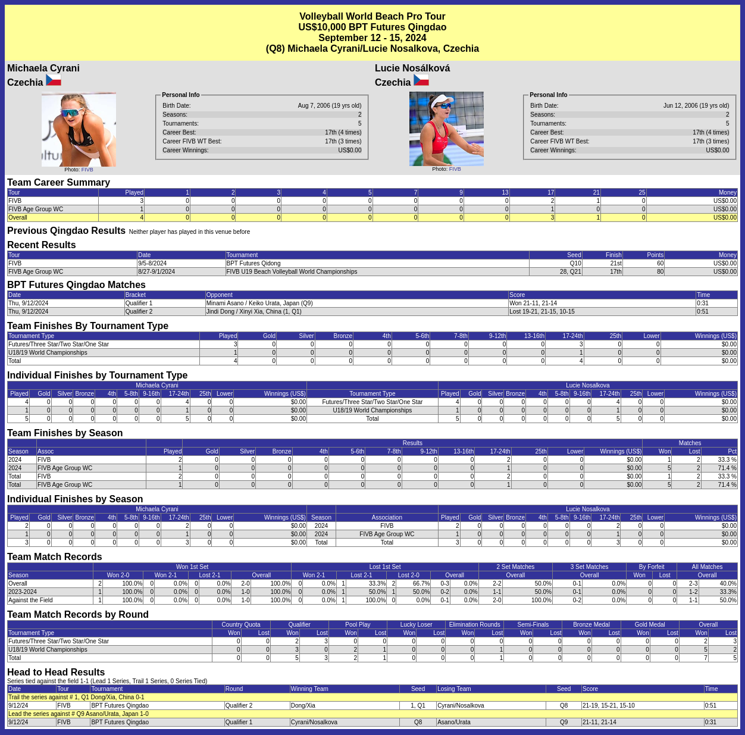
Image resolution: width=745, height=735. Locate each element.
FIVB (87, 170)
